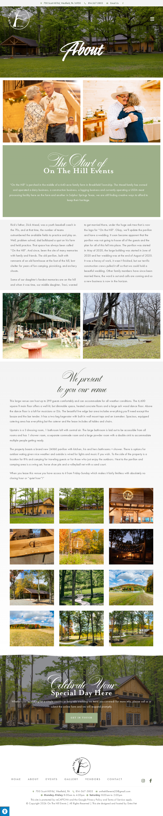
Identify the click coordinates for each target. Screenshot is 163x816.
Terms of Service (116, 799)
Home (16, 779)
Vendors (93, 779)
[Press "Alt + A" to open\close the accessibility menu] (4, 811)
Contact (114, 779)
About (33, 779)
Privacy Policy (94, 799)
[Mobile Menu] (152, 18)
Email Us (112, 3)
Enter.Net (132, 803)
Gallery (71, 779)
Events (52, 779)
